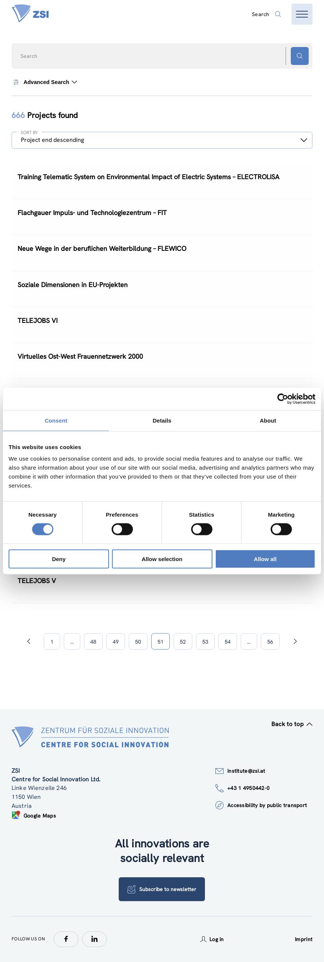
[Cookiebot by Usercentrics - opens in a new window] (282, 398)
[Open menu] (302, 14)
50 (138, 641)
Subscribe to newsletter (161, 889)
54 (228, 641)
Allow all (265, 559)
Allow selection (161, 559)
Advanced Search (44, 82)
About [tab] (268, 420)
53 (205, 641)
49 (116, 641)
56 (270, 641)
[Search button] (300, 56)
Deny (59, 559)
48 (93, 641)
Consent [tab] (56, 420)
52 (183, 641)
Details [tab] (162, 420)
